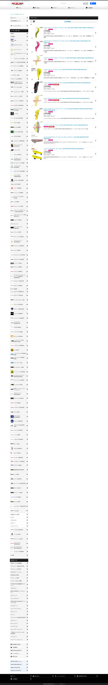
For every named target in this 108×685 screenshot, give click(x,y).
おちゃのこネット (51, 683)
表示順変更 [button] (67, 21)
